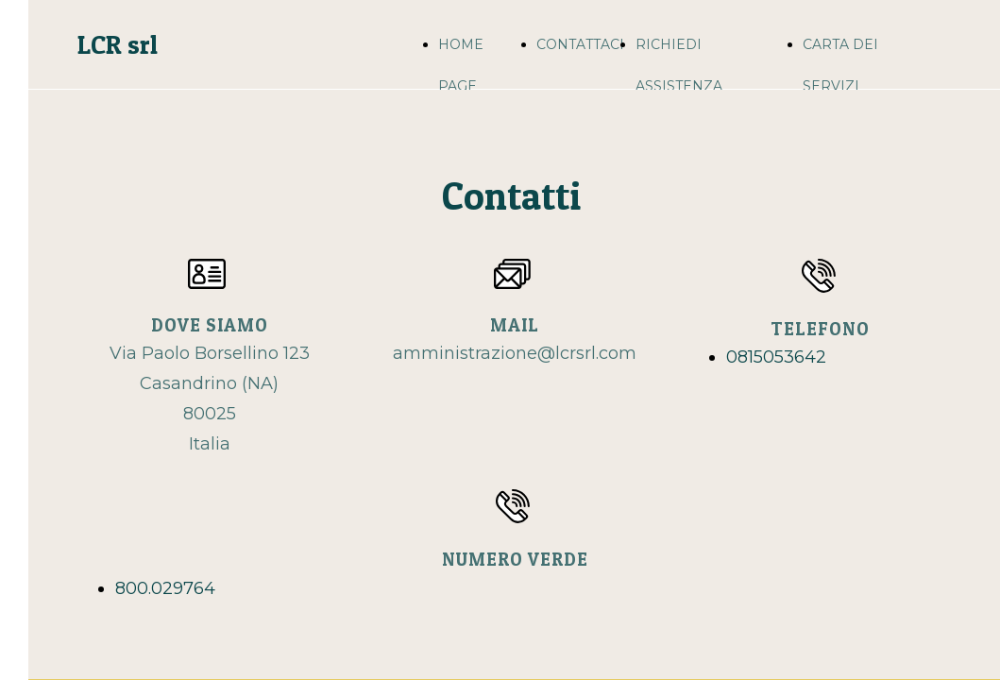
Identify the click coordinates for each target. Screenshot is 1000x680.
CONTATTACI (580, 44)
